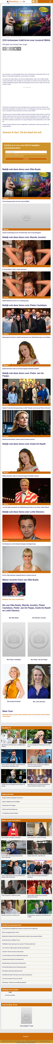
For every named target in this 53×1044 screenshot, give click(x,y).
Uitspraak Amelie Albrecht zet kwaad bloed (12, 959)
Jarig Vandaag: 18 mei (9, 1005)
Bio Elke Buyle (14, 618)
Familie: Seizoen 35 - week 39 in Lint (10, 915)
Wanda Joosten (13, 714)
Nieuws (6, 198)
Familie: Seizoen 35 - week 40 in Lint (36, 855)
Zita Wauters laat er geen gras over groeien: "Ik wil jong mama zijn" (18, 944)
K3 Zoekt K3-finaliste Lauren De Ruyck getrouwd (14, 967)
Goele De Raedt (45, 714)
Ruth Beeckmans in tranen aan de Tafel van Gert (14, 963)
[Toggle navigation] (50, 1)
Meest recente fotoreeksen (11, 820)
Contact (26, 1036)
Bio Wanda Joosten (39, 618)
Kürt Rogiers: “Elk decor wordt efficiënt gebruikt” (14, 982)
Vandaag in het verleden (10, 990)
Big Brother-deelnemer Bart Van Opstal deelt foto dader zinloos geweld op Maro (22, 936)
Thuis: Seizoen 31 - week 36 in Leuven (11, 895)
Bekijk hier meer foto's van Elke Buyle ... (13, 599)
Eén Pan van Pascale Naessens (10, 809)
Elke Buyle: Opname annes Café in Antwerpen (13, 596)
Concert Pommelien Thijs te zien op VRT (12, 978)
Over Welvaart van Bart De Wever (10, 813)
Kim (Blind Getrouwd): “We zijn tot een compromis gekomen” (17, 974)
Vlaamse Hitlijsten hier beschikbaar (11, 801)
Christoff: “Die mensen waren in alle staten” (13, 951)
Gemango (32, 1042)
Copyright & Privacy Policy (31, 1041)
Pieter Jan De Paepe (34, 714)
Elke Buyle (5, 714)
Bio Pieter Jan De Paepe (39, 659)
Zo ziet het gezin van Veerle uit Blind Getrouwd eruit (15, 955)
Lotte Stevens (6, 716)
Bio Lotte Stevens (39, 702)
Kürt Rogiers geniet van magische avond (12, 971)
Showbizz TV (6, 728)
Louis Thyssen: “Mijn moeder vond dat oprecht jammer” (16, 947)
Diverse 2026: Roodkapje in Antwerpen (11, 837)
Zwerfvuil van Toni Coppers (9, 805)
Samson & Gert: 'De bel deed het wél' (21, 132)
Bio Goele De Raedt (13, 701)
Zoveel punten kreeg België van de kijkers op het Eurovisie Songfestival (20, 928)
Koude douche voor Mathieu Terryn (11, 940)
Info (23, 1041)
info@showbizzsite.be (44, 1041)
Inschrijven (26, 159)
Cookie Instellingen (21, 1042)
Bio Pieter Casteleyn (14, 659)
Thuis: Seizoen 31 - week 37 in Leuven (37, 837)
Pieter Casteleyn (23, 714)
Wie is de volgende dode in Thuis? (10, 932)
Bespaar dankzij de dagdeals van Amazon (12, 797)
